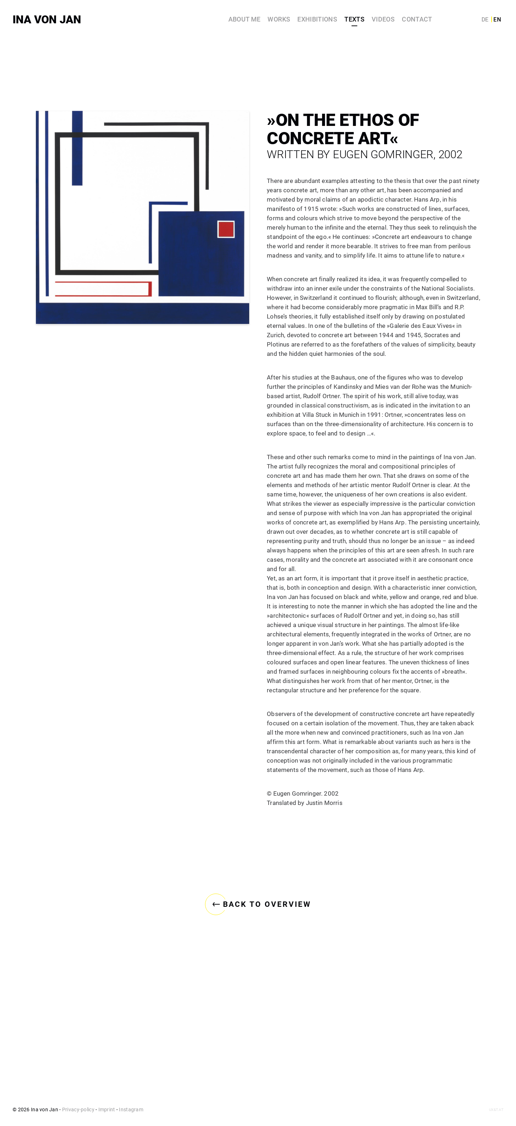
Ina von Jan (47, 19)
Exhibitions (317, 19)
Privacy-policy (78, 1109)
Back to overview (258, 1082)
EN (497, 19)
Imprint (106, 1109)
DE (485, 19)
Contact (417, 19)
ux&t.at (496, 1110)
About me (244, 19)
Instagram (131, 1109)
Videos (383, 19)
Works (279, 19)
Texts (354, 19)
